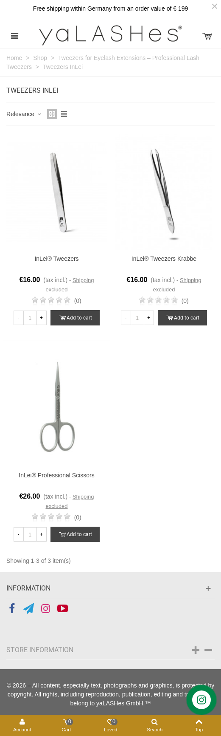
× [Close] (214, 6)
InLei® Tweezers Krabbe (163, 258)
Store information (39, 650)
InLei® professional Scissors (56, 475)
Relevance (24, 114)
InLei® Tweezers (56, 258)
